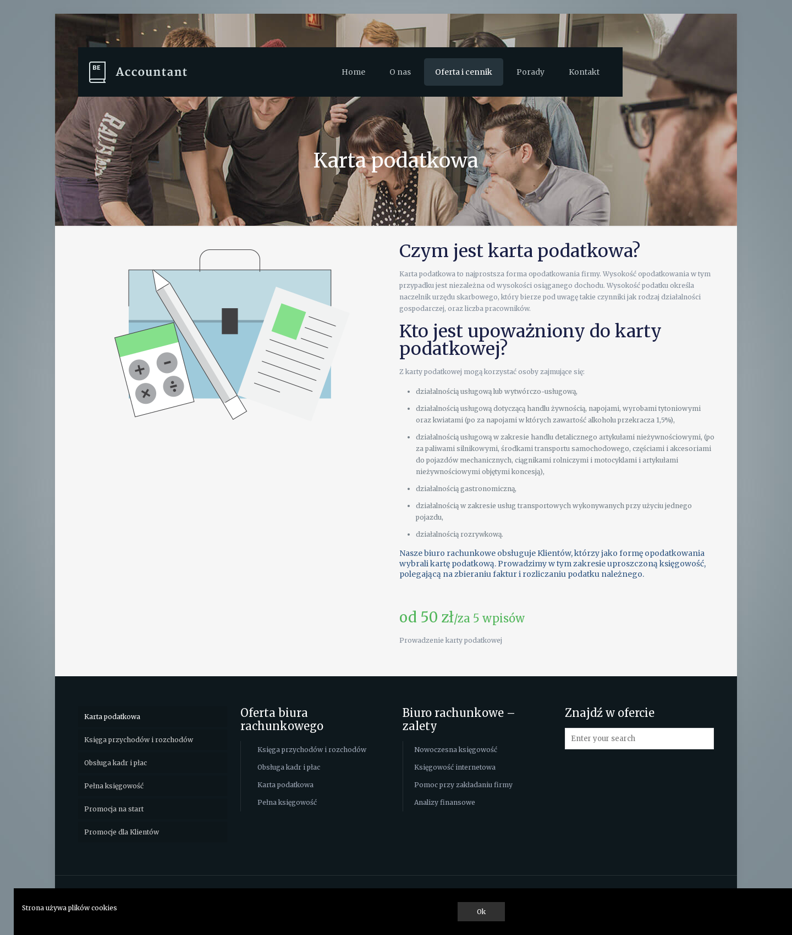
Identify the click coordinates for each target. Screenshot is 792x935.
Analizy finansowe (444, 802)
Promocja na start (114, 809)
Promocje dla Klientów (121, 832)
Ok (481, 912)
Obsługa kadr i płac (115, 763)
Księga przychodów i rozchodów (138, 740)
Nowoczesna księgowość (455, 749)
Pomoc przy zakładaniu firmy (463, 785)
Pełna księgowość (114, 786)
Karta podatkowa (112, 717)
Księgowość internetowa (455, 767)
